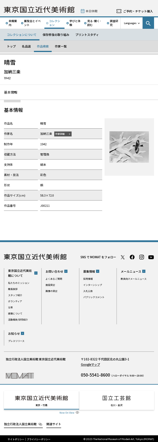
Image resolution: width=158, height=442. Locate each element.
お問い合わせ (54, 271)
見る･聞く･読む (94, 23)
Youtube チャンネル (151, 257)
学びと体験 (74, 23)
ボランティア (15, 301)
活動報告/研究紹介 (18, 319)
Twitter (123, 257)
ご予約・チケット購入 (138, 11)
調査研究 (114, 23)
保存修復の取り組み (56, 35)
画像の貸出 (51, 291)
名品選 (26, 46)
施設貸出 (50, 285)
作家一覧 (61, 46)
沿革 (10, 307)
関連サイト (53, 423)
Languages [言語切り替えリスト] (130, 23)
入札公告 (88, 291)
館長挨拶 (13, 289)
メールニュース (131, 271)
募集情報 (89, 271)
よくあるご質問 (54, 279)
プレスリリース (16, 341)
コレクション (54, 23)
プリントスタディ (87, 35)
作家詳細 (60, 134)
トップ (11, 46)
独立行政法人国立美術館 (20, 423)
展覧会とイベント (32, 23)
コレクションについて (21, 35)
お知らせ (14, 334)
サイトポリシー (16, 438)
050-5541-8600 (95, 375)
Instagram (142, 257)
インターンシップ (92, 285)
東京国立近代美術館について (20, 273)
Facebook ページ (132, 257)
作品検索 (43, 46)
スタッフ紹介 (15, 295)
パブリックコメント (94, 297)
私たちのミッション (18, 283)
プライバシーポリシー (38, 438)
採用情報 (88, 279)
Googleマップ (90, 365)
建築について (15, 313)
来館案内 (13, 23)
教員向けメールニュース (134, 279)
